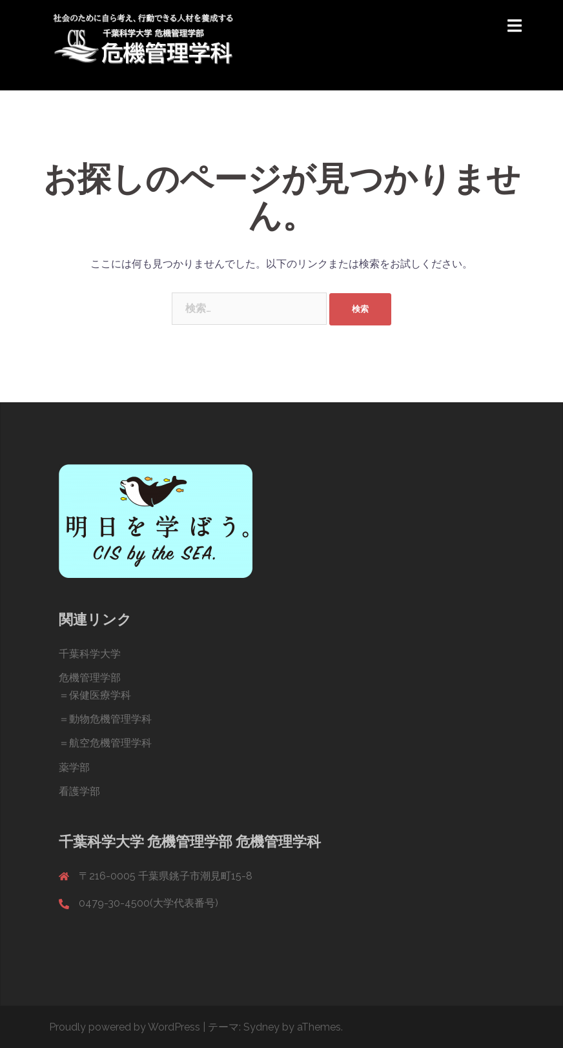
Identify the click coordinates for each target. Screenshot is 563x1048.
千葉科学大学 (90, 654)
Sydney (261, 1027)
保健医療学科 (100, 695)
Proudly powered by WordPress (124, 1027)
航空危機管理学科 (110, 743)
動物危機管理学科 (110, 719)
